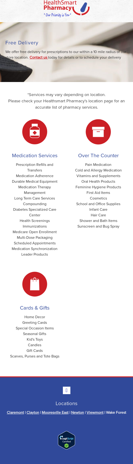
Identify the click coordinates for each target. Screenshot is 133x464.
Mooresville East (55, 412)
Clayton (33, 412)
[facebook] (66, 390)
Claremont (15, 412)
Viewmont (95, 412)
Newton (77, 412)
